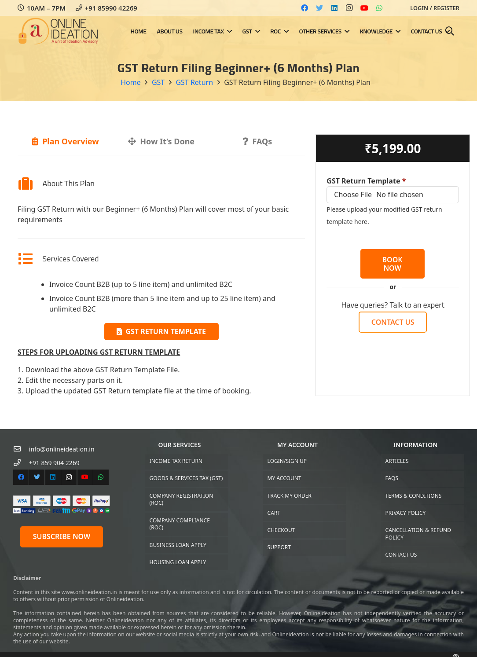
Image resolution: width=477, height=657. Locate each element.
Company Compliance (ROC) (180, 524)
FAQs (391, 478)
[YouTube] (364, 8)
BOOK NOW (392, 264)
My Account (284, 478)
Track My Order (290, 495)
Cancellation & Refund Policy (418, 533)
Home (131, 82)
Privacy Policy (405, 513)
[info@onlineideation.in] (21, 449)
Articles (397, 461)
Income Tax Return (176, 461)
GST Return (194, 82)
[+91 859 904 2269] (21, 462)
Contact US (401, 554)
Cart (274, 513)
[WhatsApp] (379, 8)
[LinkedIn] (334, 8)
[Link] (58, 31)
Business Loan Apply (178, 545)
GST (158, 82)
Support (279, 547)
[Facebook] (304, 8)
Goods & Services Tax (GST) (186, 478)
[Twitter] (319, 8)
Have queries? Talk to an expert (392, 305)
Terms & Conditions (413, 495)
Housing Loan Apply (178, 562)
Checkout (281, 530)
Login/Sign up (287, 461)
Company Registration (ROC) (181, 499)
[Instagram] (349, 8)
